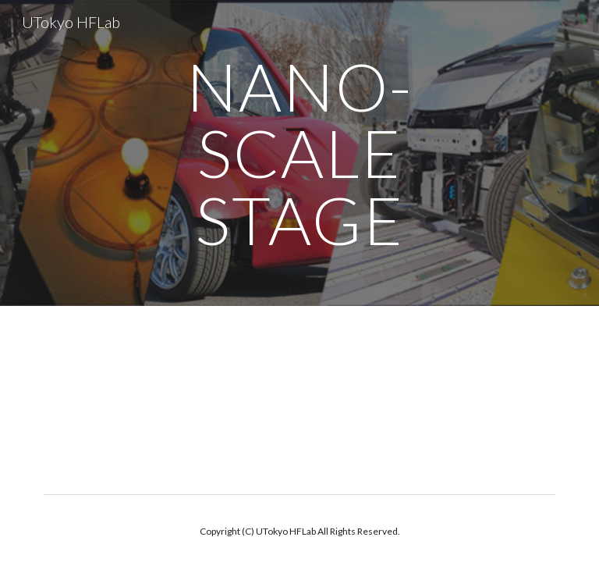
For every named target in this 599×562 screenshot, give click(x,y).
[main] (299, 153)
